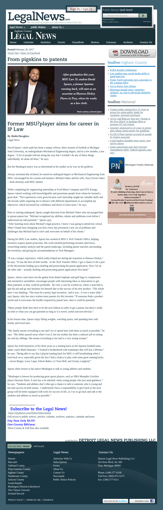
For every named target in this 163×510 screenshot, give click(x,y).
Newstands (58, 476)
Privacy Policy (16, 500)
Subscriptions (60, 462)
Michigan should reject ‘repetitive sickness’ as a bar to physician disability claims (130, 92)
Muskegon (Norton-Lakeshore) (24, 486)
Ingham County (16, 472)
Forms (56, 465)
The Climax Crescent (19, 490)
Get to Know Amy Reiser (123, 86)
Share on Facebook (30, 53)
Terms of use (33, 500)
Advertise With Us (62, 458)
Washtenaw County (18, 476)
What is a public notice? (111, 22)
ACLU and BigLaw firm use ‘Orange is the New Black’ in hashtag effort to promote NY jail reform (130, 121)
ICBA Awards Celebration (123, 70)
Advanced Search (108, 19)
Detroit (11, 458)
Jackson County (16, 479)
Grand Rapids (15, 483)
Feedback (48, 500)
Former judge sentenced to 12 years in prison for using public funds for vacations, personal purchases (129, 112)
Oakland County (16, 465)
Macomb (12, 462)
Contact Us (59, 472)
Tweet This (13, 53)
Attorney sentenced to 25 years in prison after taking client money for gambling (130, 129)
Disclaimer (147, 21)
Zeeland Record (16, 493)
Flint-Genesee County (19, 469)
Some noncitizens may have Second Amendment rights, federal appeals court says (131, 150)
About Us (58, 469)
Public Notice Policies (64, 479)
